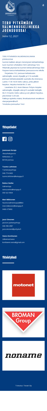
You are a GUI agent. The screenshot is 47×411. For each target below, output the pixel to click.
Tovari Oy (28, 385)
